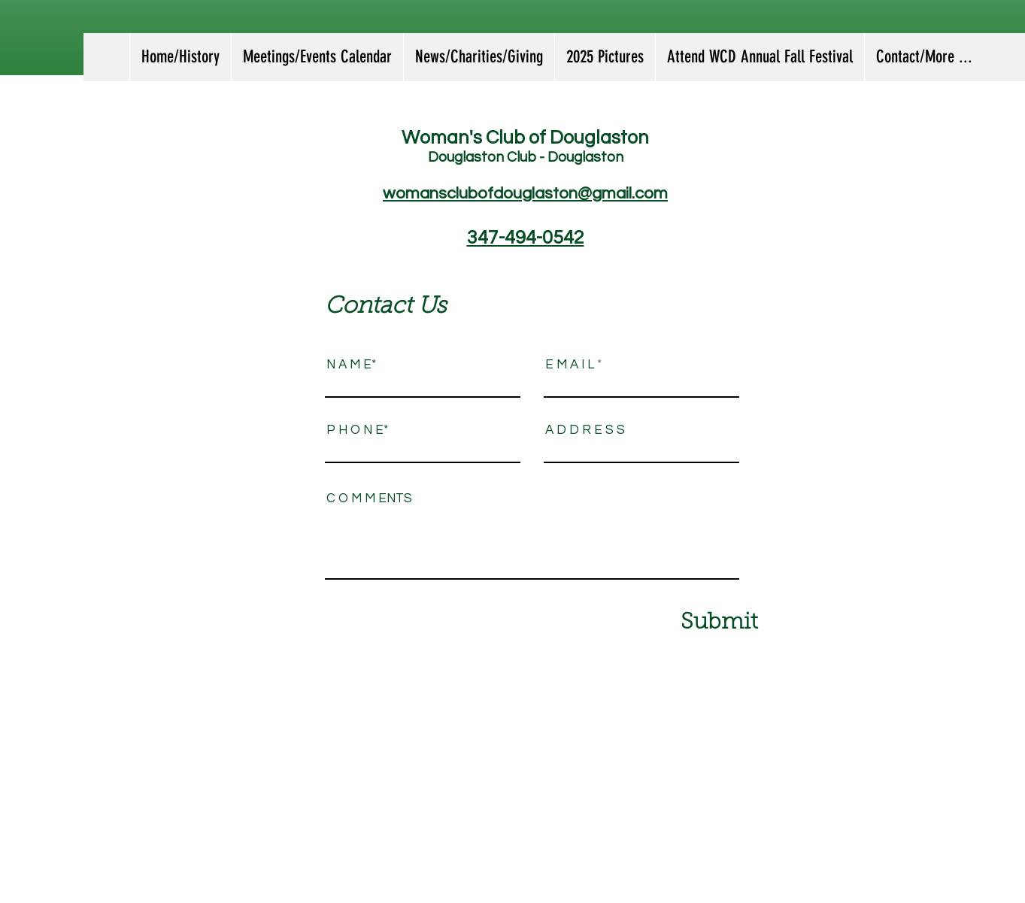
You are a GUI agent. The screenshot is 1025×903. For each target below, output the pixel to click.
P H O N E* (357, 430)
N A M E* (351, 365)
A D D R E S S (585, 430)
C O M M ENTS (369, 498)
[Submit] (688, 623)
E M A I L (569, 365)
